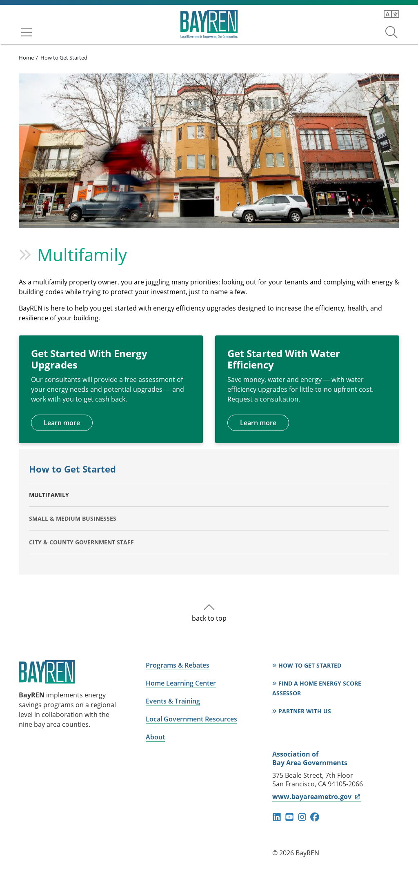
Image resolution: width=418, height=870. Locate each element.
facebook (314, 816)
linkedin (276, 816)
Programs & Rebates (177, 665)
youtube (289, 816)
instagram (302, 816)
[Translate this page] (391, 14)
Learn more (62, 422)
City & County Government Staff (81, 542)
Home (26, 57)
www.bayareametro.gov (316, 796)
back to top (209, 618)
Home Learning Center (181, 683)
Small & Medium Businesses (72, 518)
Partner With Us (304, 711)
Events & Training (173, 701)
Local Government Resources (191, 719)
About (155, 736)
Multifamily (49, 495)
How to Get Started (63, 57)
